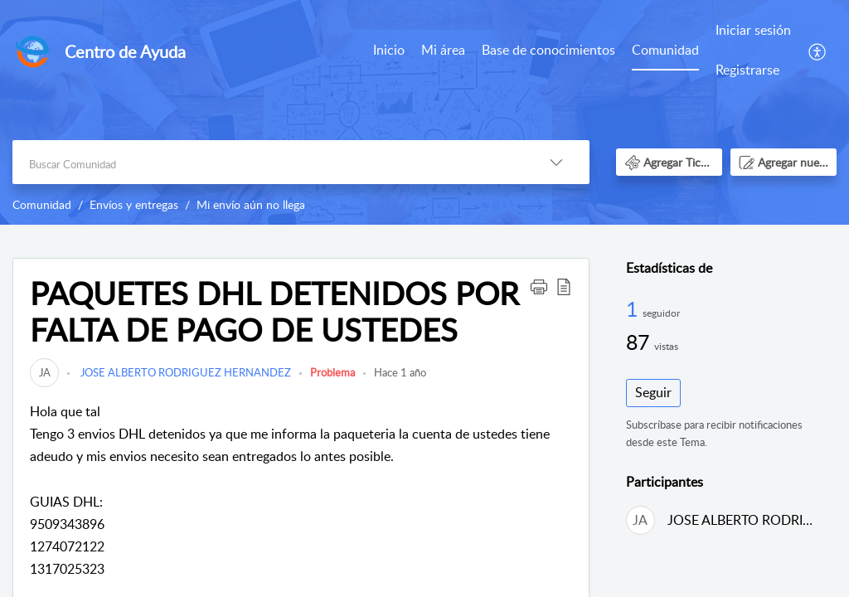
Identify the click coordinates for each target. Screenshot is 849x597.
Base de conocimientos (548, 50)
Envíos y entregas (134, 204)
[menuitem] (389, 51)
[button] (818, 51)
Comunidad (665, 50)
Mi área (443, 50)
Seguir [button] (653, 392)
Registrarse (747, 70)
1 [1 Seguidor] (634, 308)
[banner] (424, 112)
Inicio (389, 50)
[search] (267, 162)
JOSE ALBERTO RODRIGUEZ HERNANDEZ (184, 372)
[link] (44, 372)
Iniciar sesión (753, 30)
